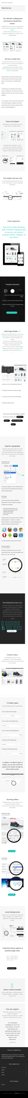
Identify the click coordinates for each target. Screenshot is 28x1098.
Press (2, 1072)
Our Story (3, 1067)
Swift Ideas (17, 1093)
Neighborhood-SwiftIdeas (7, 2)
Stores (2, 1069)
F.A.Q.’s (3, 1084)
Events (2, 1074)
